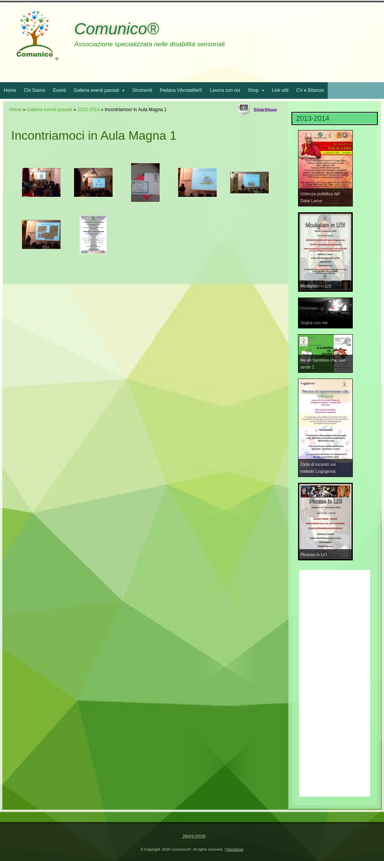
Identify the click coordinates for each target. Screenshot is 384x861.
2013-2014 (88, 109)
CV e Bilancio (310, 90)
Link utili (280, 90)
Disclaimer (235, 849)
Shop (256, 90)
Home (10, 90)
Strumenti (142, 90)
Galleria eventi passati (99, 90)
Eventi (59, 90)
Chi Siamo (34, 90)
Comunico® (116, 29)
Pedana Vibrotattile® (181, 90)
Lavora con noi (225, 90)
